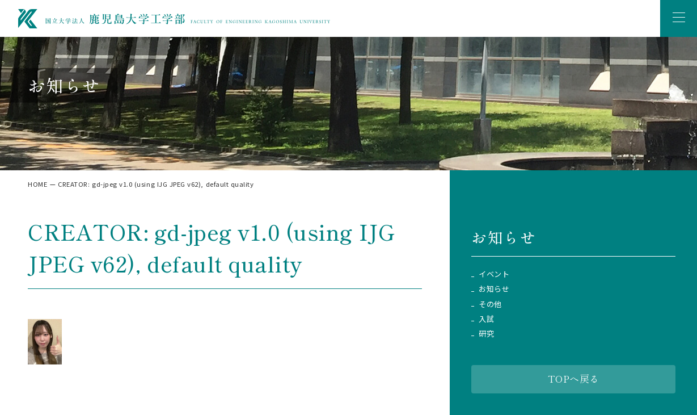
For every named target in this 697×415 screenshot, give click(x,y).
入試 (486, 319)
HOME (37, 183)
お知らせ (494, 289)
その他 (490, 304)
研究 (486, 334)
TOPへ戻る (573, 378)
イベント (494, 274)
